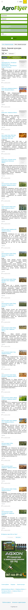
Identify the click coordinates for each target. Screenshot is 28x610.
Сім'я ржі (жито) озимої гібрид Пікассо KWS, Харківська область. (8, 255)
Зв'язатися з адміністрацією (19, 602)
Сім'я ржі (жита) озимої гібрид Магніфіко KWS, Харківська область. (8, 281)
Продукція (13, 584)
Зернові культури (21, 584)
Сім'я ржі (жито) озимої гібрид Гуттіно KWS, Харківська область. (8, 305)
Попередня (10, 537)
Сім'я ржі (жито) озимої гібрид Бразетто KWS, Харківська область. (8, 329)
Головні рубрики (5, 584)
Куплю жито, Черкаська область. (9, 112)
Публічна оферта (6, 602)
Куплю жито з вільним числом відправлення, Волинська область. (8, 161)
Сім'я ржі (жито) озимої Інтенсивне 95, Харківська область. (7, 513)
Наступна (18, 537)
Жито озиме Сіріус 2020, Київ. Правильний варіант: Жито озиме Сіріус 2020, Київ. (8, 137)
